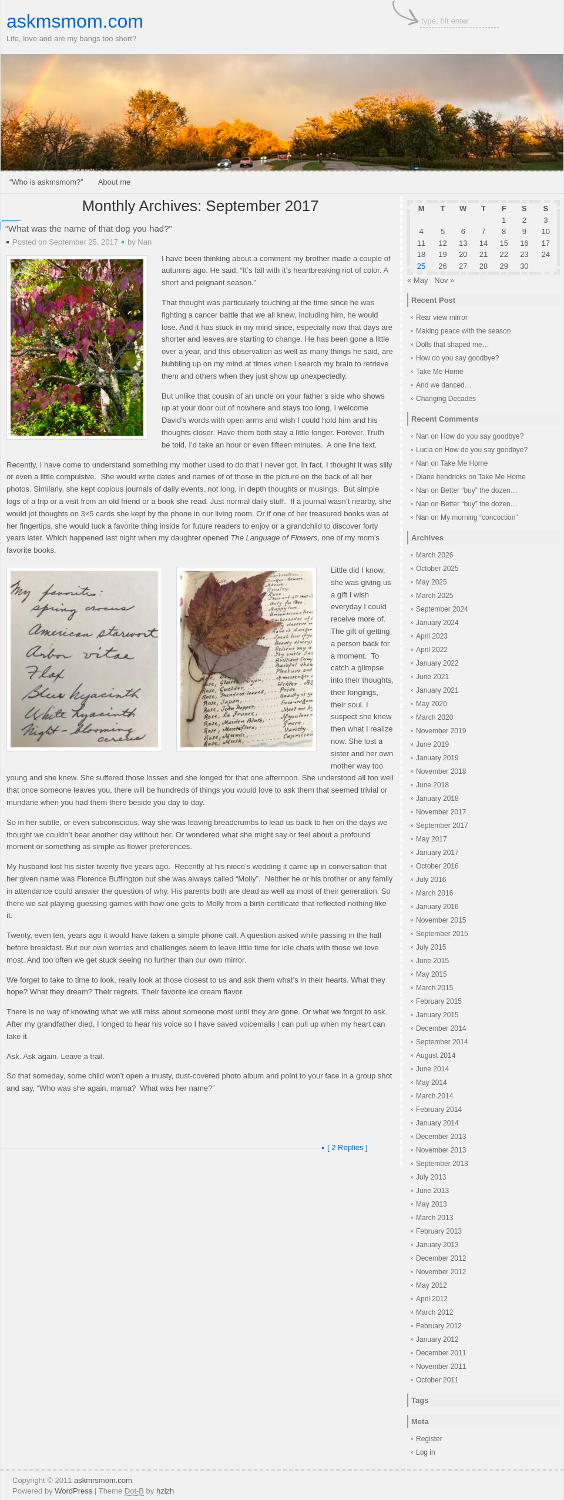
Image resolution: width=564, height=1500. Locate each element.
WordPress (73, 1490)
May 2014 (431, 1082)
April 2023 (432, 636)
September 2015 (442, 934)
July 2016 (431, 880)
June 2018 (432, 785)
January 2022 (437, 663)
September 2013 (442, 1164)
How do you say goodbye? (457, 358)
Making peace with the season (463, 331)
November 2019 (441, 731)
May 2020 (431, 704)
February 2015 (439, 1001)
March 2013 (434, 1218)
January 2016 (437, 907)
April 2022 (432, 650)
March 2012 (434, 1312)
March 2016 (434, 893)
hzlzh (165, 1490)
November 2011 (441, 1366)
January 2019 (437, 758)
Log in (425, 1452)
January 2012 (437, 1339)
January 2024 (437, 623)
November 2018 (441, 771)
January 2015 (437, 1015)
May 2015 (431, 974)
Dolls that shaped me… (452, 344)
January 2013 (437, 1245)
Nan (144, 242)
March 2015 (434, 988)
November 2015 (441, 920)
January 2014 (437, 1123)
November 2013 (441, 1150)
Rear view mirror (442, 317)
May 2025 (431, 582)
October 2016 (437, 866)
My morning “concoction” (479, 517)
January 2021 (437, 690)
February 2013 (439, 1231)
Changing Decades (446, 399)
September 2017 (442, 825)
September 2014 (442, 1042)
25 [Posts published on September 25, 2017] (421, 266)
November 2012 (441, 1272)
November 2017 (441, 812)
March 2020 (434, 717)
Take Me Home (440, 372)
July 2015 (431, 947)
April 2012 (432, 1299)
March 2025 (434, 596)
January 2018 (437, 798)
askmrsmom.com (103, 1480)
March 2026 (434, 555)
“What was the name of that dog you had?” (88, 228)
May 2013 (431, 1204)
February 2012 (439, 1326)
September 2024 (442, 609)
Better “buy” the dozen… (479, 490)
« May (417, 280)
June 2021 (432, 677)
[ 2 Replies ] (347, 1147)
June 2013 (432, 1191)
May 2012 (431, 1285)
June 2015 (432, 961)
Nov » (444, 280)
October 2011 (437, 1380)
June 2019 (432, 744)
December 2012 (441, 1258)
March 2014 (434, 1096)
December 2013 (441, 1136)
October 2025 (437, 568)
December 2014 (441, 1028)
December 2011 (441, 1353)
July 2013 (431, 1177)
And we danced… (444, 385)
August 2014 (435, 1055)
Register (429, 1439)
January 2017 (437, 852)
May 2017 (431, 839)
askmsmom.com (74, 21)
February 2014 (439, 1109)
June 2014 (432, 1069)
